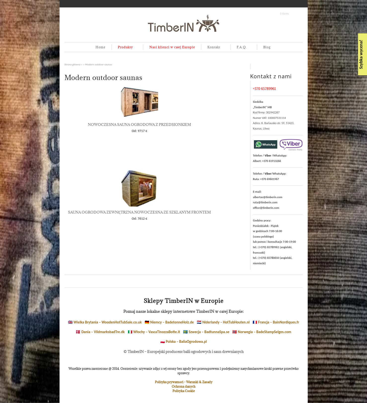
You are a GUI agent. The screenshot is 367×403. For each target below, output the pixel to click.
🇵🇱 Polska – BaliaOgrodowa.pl (183, 341)
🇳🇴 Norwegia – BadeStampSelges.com (261, 332)
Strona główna (73, 64)
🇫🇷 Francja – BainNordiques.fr (276, 322)
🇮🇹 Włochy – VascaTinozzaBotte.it (154, 332)
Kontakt (213, 47)
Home (100, 47)
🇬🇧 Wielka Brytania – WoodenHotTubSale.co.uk (105, 322)
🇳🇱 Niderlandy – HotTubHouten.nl (223, 322)
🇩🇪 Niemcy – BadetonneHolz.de (169, 322)
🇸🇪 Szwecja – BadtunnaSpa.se (206, 332)
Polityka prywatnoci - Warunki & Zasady (183, 382)
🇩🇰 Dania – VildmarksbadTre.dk (100, 332)
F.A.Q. (240, 47)
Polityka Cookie (183, 391)
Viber (268, 155)
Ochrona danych (183, 386)
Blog (266, 47)
